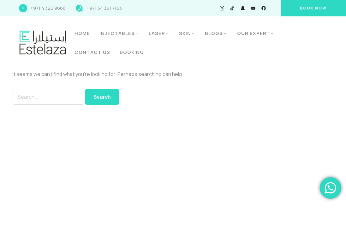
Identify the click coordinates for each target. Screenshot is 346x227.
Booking (132, 52)
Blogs (214, 33)
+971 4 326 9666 (48, 8)
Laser (157, 33)
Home (82, 33)
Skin (185, 33)
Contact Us (92, 52)
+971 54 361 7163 (104, 8)
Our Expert (253, 33)
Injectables (117, 33)
